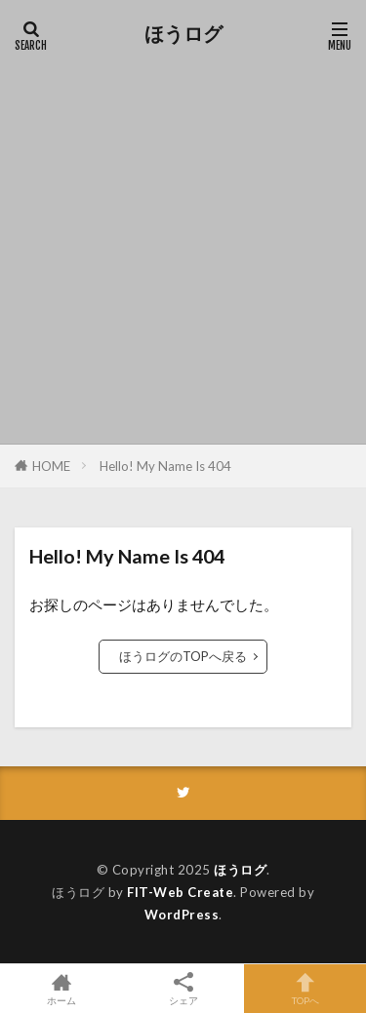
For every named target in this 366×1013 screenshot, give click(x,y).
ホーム (61, 988)
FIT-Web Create (180, 892)
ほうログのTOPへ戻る (183, 656)
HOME (51, 466)
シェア (183, 989)
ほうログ (183, 34)
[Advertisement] (183, 241)
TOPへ (305, 988)
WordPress (182, 914)
